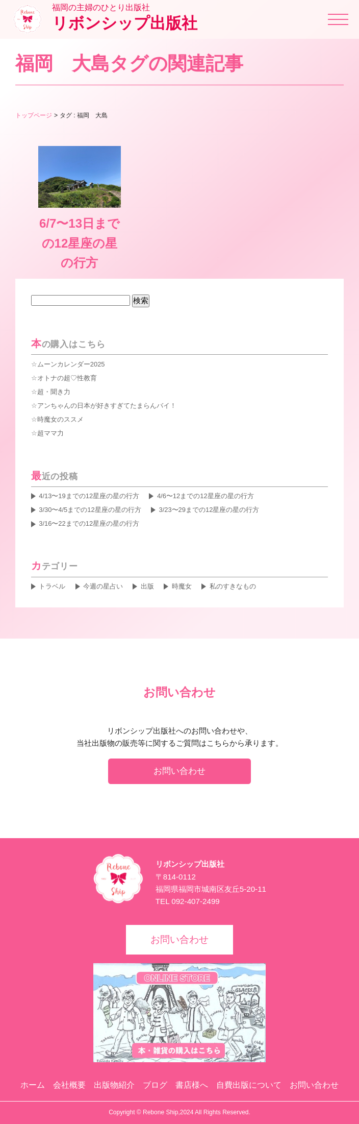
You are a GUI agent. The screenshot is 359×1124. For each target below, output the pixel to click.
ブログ (155, 1085)
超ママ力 (50, 433)
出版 (147, 586)
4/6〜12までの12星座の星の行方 (205, 496)
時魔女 (182, 586)
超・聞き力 (53, 392)
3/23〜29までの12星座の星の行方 (209, 510)
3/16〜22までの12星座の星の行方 (89, 523)
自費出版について (248, 1085)
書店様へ (191, 1085)
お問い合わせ (179, 771)
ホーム (32, 1085)
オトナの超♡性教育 (67, 378)
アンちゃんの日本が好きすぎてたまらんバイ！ (106, 405)
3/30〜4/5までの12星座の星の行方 (90, 510)
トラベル (52, 586)
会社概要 (69, 1085)
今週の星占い (103, 586)
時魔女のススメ (60, 419)
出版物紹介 (114, 1085)
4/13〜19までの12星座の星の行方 (89, 496)
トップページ (33, 115)
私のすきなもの (233, 586)
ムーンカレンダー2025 (71, 364)
